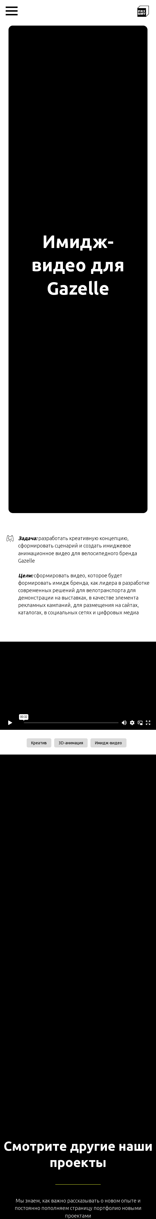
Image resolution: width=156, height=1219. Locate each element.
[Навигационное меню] (12, 11)
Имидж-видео (108, 743)
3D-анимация (71, 743)
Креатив (39, 743)
